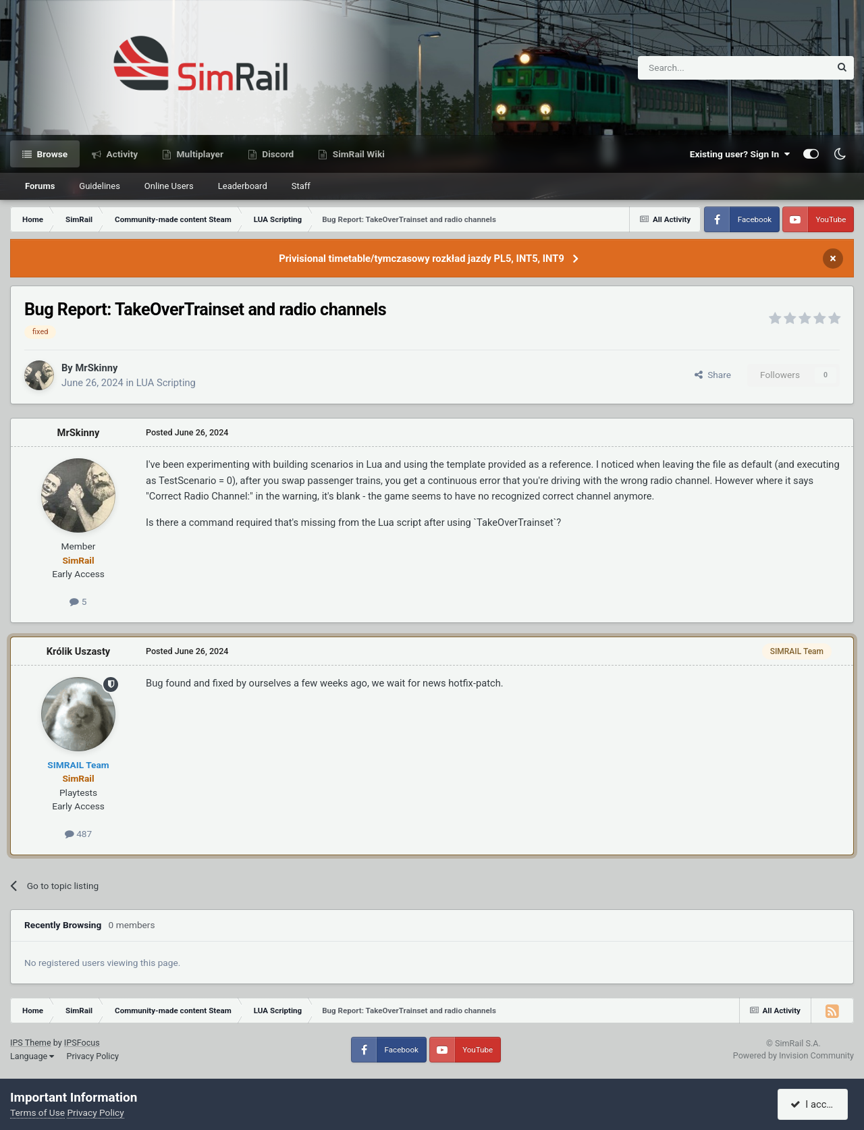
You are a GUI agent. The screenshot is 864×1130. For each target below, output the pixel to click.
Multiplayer (198, 154)
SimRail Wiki (357, 154)
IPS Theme (30, 1043)
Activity (121, 154)
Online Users (169, 186)
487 (78, 833)
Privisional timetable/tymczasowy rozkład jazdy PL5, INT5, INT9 (421, 258)
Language (32, 1056)
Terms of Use (37, 1112)
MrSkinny (96, 368)
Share (713, 374)
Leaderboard (242, 186)
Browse (51, 154)
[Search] (701, 68)
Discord (277, 154)
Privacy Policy (92, 1056)
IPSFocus (82, 1043)
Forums (40, 186)
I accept (815, 1104)
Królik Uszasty (79, 651)
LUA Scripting (166, 383)
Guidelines (99, 186)
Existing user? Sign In (740, 153)
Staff (301, 186)
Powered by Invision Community (793, 1055)
